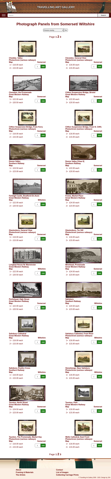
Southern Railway (16, 163)
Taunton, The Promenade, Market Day (25, 437)
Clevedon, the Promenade (20, 92)
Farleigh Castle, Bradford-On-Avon (24, 196)
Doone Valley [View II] (74, 161)
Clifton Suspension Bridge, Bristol (80, 92)
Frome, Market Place (74, 196)
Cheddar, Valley (16, 58)
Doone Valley (14, 161)
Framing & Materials (24, 472)
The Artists (20, 475)
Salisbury (69, 299)
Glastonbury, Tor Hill (74, 230)
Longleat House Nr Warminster (22, 265)
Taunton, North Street (18, 403)
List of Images (62, 472)
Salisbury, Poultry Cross (19, 368)
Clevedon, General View (75, 58)
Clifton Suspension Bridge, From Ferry (26, 127)
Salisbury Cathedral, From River (79, 334)
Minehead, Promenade (75, 265)
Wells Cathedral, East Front (77, 437)
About (18, 470)
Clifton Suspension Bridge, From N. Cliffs (83, 127)
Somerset (41, 62)
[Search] (52, 15)
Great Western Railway (19, 94)
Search (103, 15)
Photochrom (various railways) (22, 60)
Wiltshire (42, 200)
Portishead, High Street (19, 299)
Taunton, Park (71, 403)
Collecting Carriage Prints (67, 475)
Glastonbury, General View (20, 230)
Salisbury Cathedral (17, 334)
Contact (59, 470)
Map (11, 62)
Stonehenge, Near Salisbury (77, 368)
